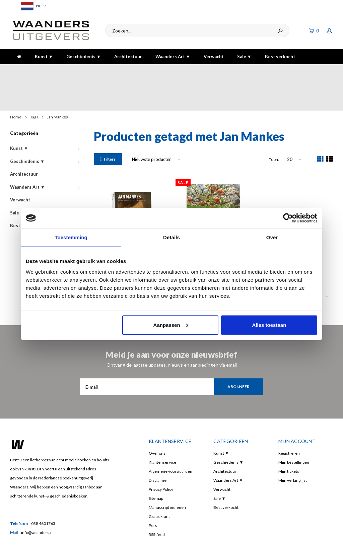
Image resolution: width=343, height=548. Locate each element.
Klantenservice (162, 433)
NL (32, 6)
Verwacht (214, 56)
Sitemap (156, 469)
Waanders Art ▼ (172, 56)
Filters (108, 130)
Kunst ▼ (44, 56)
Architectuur (128, 56)
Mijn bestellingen (293, 433)
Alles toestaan (269, 325)
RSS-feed (157, 505)
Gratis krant (159, 487)
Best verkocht (280, 56)
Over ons (157, 424)
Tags (34, 88)
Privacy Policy (161, 460)
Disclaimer (158, 451)
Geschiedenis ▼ (83, 56)
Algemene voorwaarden (170, 442)
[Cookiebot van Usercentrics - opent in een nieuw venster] (288, 218)
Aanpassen (170, 325)
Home (15, 88)
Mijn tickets (288, 442)
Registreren (289, 424)
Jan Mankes (57, 88)
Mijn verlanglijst (292, 451)
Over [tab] (272, 237)
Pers (153, 496)
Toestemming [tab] (71, 237)
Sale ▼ (244, 56)
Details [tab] (171, 237)
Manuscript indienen (167, 478)
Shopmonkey (108, 538)
